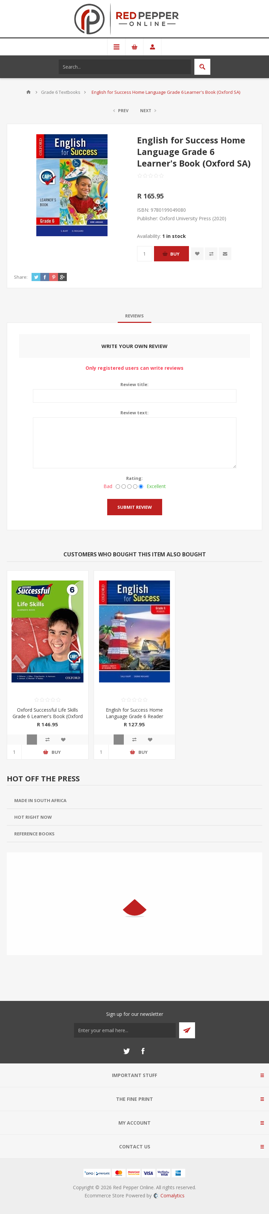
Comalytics (169, 1195)
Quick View (32, 739)
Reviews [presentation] (134, 316)
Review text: (134, 413)
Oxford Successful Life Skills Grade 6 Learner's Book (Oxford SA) (48, 716)
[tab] (134, 316)
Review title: (134, 384)
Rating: (134, 478)
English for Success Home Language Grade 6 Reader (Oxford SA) (134, 716)
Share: (20, 277)
